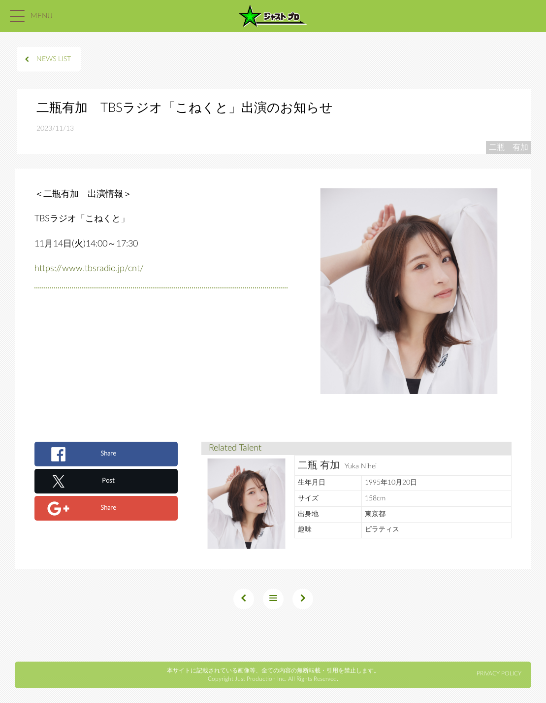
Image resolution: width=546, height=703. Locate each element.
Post (108, 481)
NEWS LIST (53, 59)
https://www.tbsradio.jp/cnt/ (89, 268)
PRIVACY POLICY (499, 673)
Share (108, 454)
